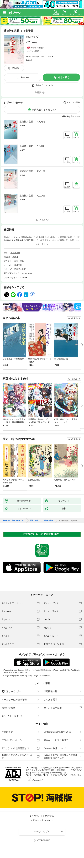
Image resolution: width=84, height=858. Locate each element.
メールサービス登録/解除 (14, 699)
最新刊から (75, 116)
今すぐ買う (63, 77)
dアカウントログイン (12, 716)
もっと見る (73, 318)
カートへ (25, 77)
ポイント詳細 (33, 51)
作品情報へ (40, 92)
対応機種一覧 (50, 691)
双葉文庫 (18, 265)
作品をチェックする (44, 85)
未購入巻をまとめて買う (44, 109)
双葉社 (15, 257)
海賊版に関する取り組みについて (17, 756)
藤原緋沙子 (31, 37)
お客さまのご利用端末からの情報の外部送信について (61, 756)
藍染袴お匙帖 (20, 269)
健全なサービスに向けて (56, 740)
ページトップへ (42, 831)
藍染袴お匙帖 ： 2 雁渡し (32, 146)
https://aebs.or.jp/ (35, 780)
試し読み (16, 68)
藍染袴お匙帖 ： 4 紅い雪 (32, 195)
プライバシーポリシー (13, 740)
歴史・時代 (19, 261)
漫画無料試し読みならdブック (14, 520)
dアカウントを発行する (42, 815)
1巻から (65, 116)
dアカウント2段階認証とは (15, 748)
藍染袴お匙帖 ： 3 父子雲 (32, 171)
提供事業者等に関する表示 (57, 732)
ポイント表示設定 (53, 707)
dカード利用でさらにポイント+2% (38, 56)
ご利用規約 (7, 732)
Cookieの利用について (55, 748)
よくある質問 (50, 699)
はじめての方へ (12, 691)
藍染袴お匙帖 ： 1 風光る (32, 121)
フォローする (37, 36)
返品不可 (29, 60)
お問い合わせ (8, 707)
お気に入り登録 (73, 102)
